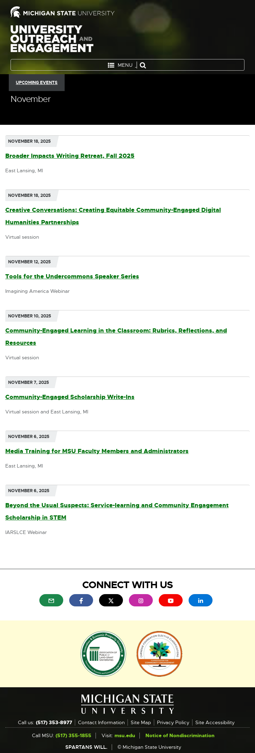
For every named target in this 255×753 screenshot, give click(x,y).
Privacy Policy (173, 722)
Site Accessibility (215, 722)
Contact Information (101, 722)
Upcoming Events (37, 82)
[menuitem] (51, 600)
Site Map (141, 722)
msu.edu (125, 735)
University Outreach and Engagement (52, 40)
